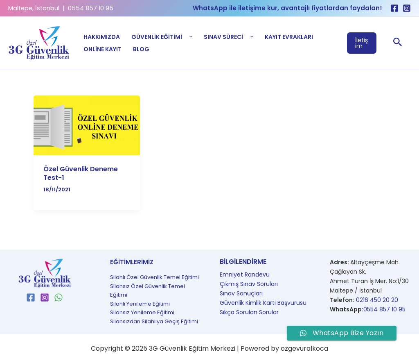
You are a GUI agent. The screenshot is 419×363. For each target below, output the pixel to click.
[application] (188, 37)
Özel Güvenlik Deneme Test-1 (80, 173)
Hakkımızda (101, 37)
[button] (362, 43)
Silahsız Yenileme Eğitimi (142, 312)
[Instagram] (407, 8)
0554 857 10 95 (384, 309)
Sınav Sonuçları (241, 293)
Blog (141, 49)
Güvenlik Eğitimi (161, 37)
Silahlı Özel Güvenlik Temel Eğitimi (154, 277)
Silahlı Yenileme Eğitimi (140, 304)
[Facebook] (394, 8)
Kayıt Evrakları (289, 37)
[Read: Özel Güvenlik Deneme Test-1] (87, 125)
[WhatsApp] (58, 297)
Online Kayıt (102, 49)
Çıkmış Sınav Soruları (249, 284)
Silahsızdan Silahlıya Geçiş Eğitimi (154, 321)
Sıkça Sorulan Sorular (249, 312)
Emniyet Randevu (245, 274)
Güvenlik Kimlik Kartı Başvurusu (263, 303)
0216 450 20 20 (377, 300)
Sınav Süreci (228, 37)
